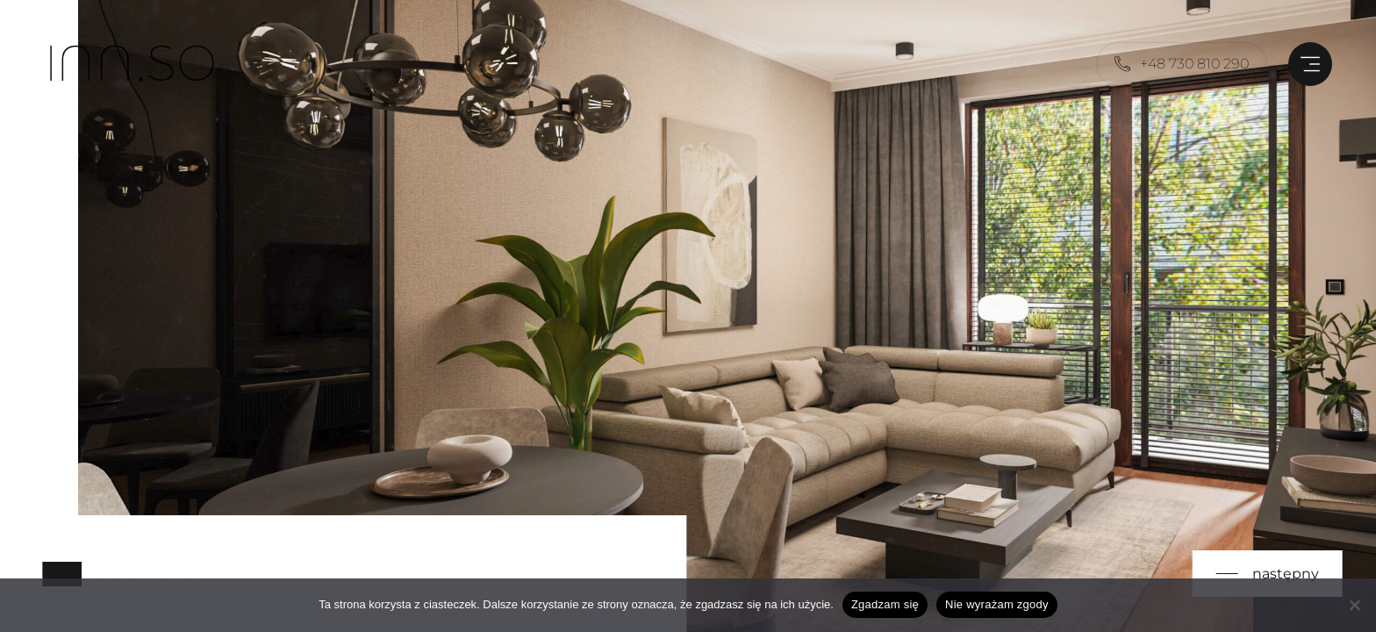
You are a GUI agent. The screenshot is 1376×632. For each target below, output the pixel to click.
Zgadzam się (885, 604)
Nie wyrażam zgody (997, 604)
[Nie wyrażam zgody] (1354, 605)
